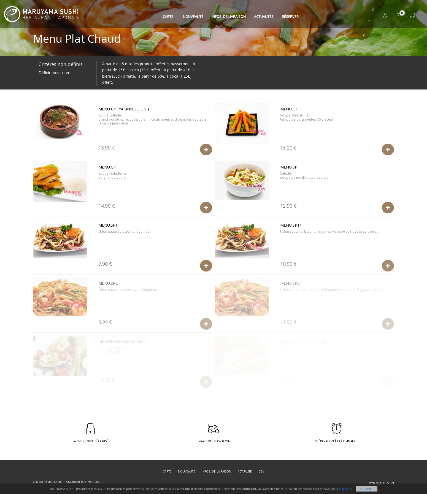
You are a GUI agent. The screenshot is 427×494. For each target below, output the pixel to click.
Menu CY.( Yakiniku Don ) (123, 109)
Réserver (290, 16)
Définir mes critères (56, 72)
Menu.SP (288, 167)
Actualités (264, 16)
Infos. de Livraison (229, 16)
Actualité (245, 471)
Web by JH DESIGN (381, 483)
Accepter (367, 489)
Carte (168, 16)
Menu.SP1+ (291, 225)
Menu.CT (289, 109)
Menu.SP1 (108, 225)
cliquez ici (345, 489)
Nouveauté (193, 16)
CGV (261, 471)
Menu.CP (107, 167)
